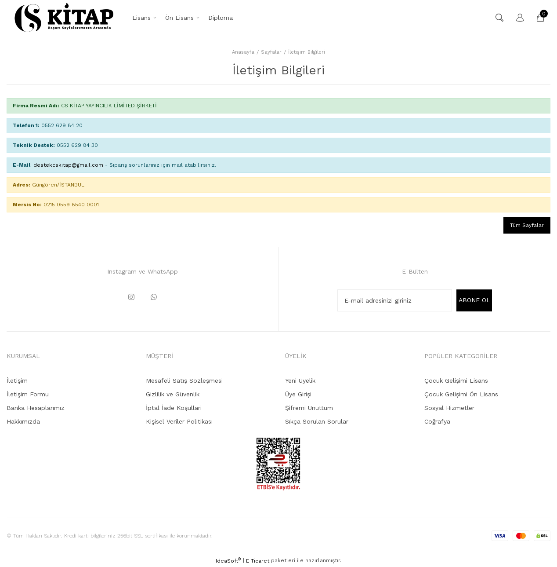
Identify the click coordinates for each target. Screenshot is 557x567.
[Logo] (64, 17)
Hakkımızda (23, 421)
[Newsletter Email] (394, 300)
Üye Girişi (298, 394)
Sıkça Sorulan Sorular (316, 421)
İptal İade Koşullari (174, 407)
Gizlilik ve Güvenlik (172, 394)
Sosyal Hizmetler (449, 407)
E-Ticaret (257, 561)
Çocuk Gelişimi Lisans (456, 380)
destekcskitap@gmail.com (68, 165)
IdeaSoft (228, 560)
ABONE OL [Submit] (474, 300)
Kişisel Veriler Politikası (179, 421)
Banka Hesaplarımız (36, 407)
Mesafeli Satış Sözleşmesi (184, 380)
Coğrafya (437, 421)
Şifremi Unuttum (309, 407)
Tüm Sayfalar (527, 225)
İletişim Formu (28, 394)
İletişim (17, 380)
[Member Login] (516, 18)
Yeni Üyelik (300, 380)
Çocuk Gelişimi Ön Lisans (461, 394)
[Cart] (536, 18)
